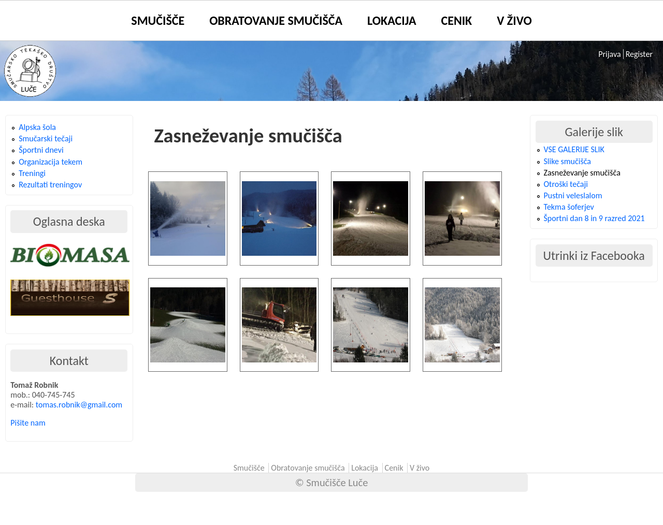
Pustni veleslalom (573, 195)
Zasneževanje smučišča (582, 173)
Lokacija (391, 20)
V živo (514, 20)
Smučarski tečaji (46, 138)
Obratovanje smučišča (275, 20)
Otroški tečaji (566, 184)
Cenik (456, 20)
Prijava (609, 54)
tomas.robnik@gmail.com (79, 405)
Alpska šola (37, 127)
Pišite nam (27, 423)
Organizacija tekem (50, 162)
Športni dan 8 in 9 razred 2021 (594, 218)
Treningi (32, 173)
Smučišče (157, 20)
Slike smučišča (567, 161)
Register (639, 54)
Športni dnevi (41, 150)
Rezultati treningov (50, 184)
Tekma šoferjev (569, 207)
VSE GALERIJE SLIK (574, 149)
